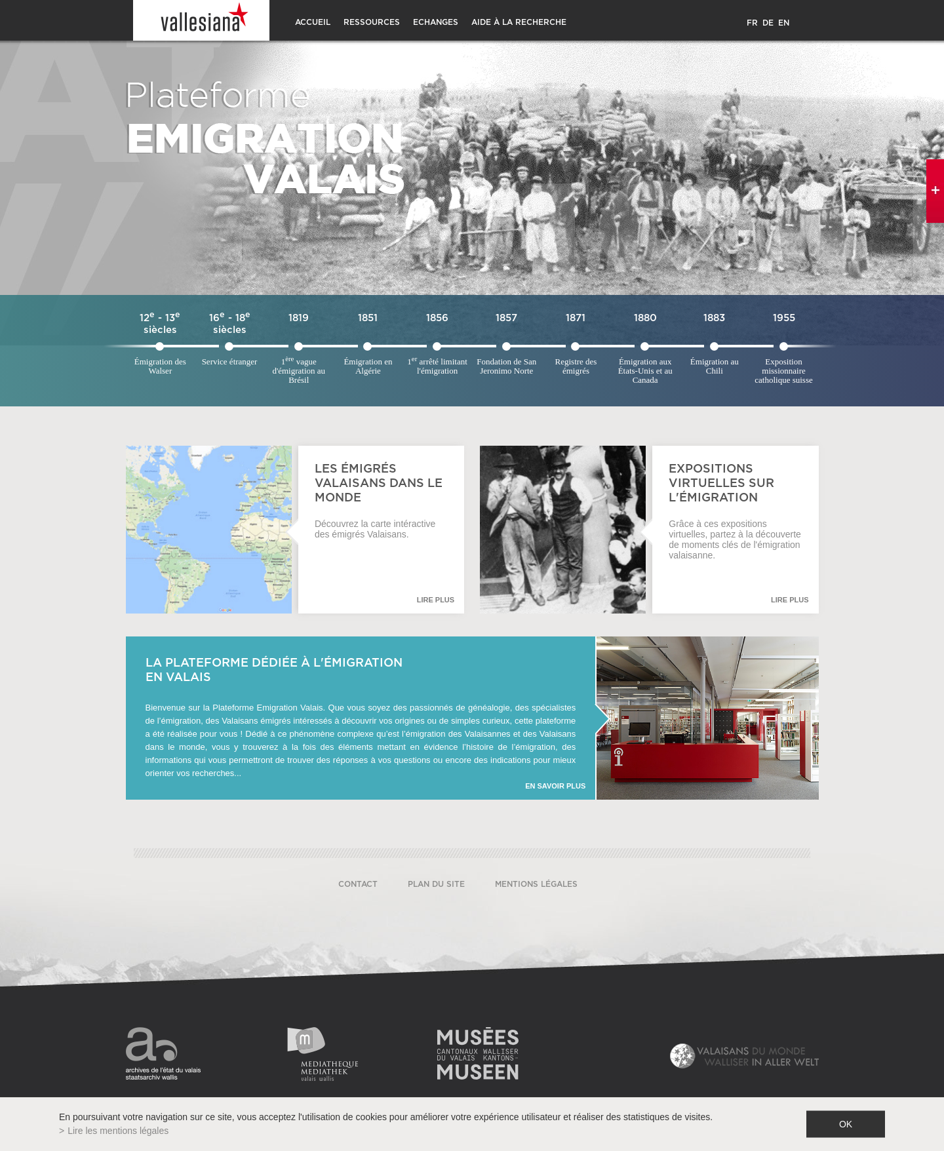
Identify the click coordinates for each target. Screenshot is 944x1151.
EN (783, 23)
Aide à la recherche (518, 22)
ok (845, 1124)
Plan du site (436, 884)
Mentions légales (536, 884)
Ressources (372, 22)
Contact (358, 884)
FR (752, 23)
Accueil (312, 22)
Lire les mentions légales (118, 1130)
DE (768, 23)
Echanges (435, 22)
